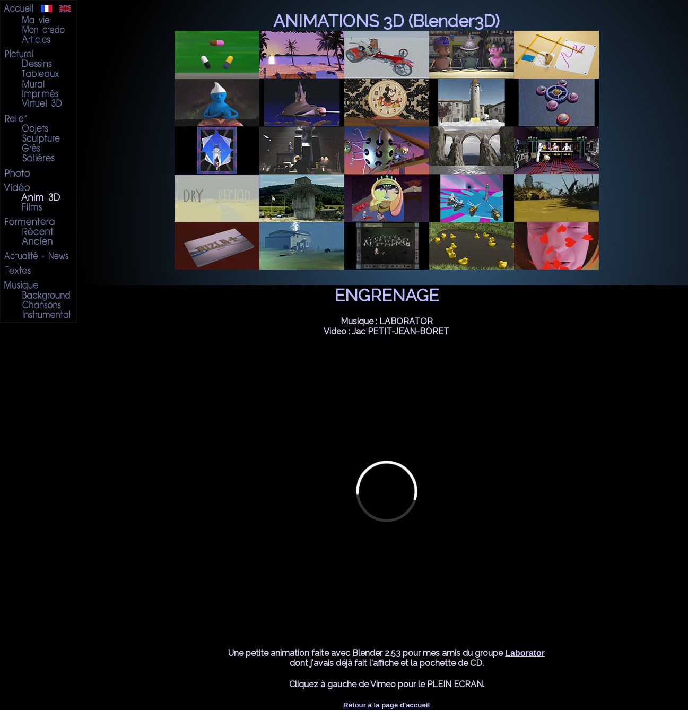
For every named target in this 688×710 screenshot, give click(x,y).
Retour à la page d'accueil (386, 705)
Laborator (525, 652)
